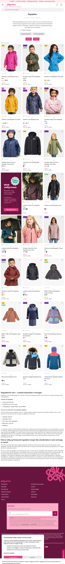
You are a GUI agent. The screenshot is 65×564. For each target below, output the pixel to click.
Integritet (33, 491)
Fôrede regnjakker (26, 34)
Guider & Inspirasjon (6, 491)
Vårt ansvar (33, 497)
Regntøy (32, 17)
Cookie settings (5, 494)
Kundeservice (4, 484)
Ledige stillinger (5, 497)
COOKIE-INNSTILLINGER (32, 558)
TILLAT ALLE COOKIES (13, 558)
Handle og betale (35, 489)
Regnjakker (38, 17)
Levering (33, 486)
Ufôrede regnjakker (39, 34)
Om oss (3, 499)
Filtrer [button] (28, 39)
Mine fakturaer (4, 489)
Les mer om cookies (9, 553)
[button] (2, 5)
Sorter (36, 39)
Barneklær (26, 17)
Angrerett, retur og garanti (37, 484)
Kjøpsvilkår (3, 486)
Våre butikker (34, 494)
